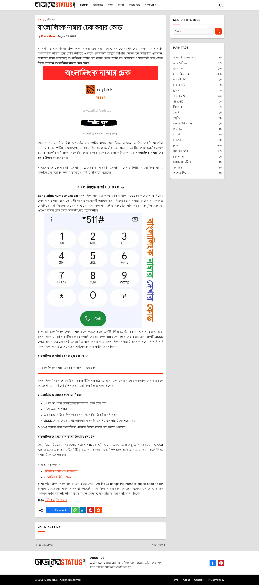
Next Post (159, 545)
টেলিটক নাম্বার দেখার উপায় (61, 471)
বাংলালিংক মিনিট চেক (57, 477)
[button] (221, 5)
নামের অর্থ (197, 96)
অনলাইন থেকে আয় (197, 58)
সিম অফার (61, 500)
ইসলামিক (197, 68)
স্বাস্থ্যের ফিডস (197, 173)
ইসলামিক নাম (197, 74)
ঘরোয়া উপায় (197, 79)
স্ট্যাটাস (197, 168)
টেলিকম (51, 20)
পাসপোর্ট (197, 102)
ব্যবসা (197, 134)
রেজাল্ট (197, 140)
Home (41, 20)
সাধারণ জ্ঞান (197, 151)
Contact (198, 579)
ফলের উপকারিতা (197, 124)
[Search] (193, 31)
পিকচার (197, 107)
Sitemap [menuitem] (150, 5)
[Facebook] (213, 563)
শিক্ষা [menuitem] (110, 5)
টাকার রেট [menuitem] (134, 5)
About (186, 579)
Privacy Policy (216, 579)
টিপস (197, 91)
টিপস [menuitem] (121, 5)
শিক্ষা (197, 146)
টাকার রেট (197, 85)
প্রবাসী (197, 113)
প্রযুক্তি (197, 118)
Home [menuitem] (84, 5)
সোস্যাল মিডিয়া (197, 162)
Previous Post (44, 545)
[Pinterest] (221, 563)
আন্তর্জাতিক (197, 63)
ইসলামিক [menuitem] (98, 5)
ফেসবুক (197, 129)
